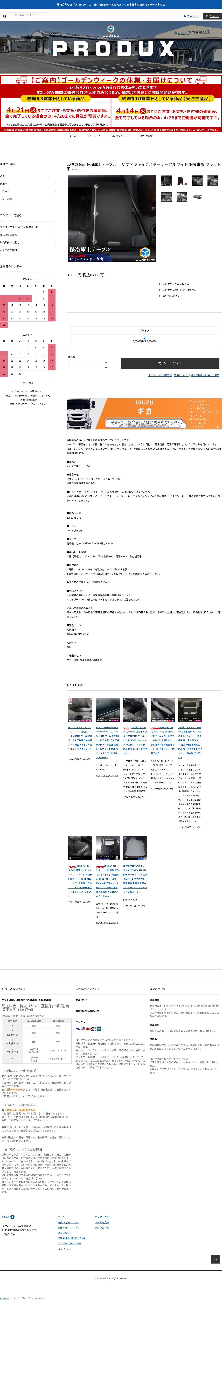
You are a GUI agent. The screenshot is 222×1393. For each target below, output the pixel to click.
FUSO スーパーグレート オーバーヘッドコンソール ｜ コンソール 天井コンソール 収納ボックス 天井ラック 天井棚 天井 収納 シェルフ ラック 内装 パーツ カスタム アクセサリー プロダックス (108, 742)
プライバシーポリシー (70, 1243)
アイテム (211, 16)
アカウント (193, 16)
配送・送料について (68, 1227)
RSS (60, 1248)
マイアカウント (103, 1217)
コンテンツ (120, 135)
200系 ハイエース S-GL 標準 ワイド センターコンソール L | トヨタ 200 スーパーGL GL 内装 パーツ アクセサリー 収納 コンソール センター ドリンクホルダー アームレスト (80, 880)
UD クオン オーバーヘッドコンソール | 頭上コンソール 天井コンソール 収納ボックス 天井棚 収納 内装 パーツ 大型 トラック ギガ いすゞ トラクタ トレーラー (80, 740)
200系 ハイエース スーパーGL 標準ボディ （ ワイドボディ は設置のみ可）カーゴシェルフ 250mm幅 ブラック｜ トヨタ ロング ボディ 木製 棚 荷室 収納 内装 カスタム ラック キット (108, 880)
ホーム (73, 135)
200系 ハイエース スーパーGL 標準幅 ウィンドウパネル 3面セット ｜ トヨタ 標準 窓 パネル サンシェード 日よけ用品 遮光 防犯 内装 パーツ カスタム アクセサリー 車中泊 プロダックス (190, 742)
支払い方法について (68, 1222)
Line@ (5, 1216)
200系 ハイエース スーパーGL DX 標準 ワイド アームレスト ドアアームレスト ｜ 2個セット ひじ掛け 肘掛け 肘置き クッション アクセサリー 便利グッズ (163, 740)
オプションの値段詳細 (160, 375)
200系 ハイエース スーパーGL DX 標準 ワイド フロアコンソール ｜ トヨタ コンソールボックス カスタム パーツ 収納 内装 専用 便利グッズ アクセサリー (135, 740)
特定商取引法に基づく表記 (205, 375)
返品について (181, 375)
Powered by (22, 1298)
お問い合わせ (145, 135)
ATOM (67, 1248)
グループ (94, 135)
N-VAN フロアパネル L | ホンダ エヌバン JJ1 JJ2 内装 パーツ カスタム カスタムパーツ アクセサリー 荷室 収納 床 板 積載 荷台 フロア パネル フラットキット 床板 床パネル (135, 878)
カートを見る (102, 1222)
